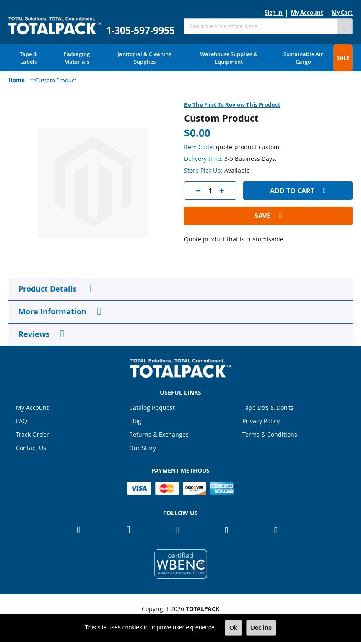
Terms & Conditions (269, 434)
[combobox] (260, 26)
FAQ (21, 421)
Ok (233, 628)
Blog (135, 421)
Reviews (33, 334)
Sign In (274, 12)
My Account (307, 12)
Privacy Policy (261, 421)
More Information (52, 311)
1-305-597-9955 (140, 30)
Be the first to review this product (232, 105)
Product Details (47, 289)
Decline (261, 628)
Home (16, 80)
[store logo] (54, 26)
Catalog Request (152, 408)
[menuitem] (28, 57)
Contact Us (31, 448)
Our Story (142, 448)
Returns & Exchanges (159, 434)
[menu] (180, 57)
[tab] (180, 289)
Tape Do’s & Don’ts (267, 408)
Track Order (32, 434)
